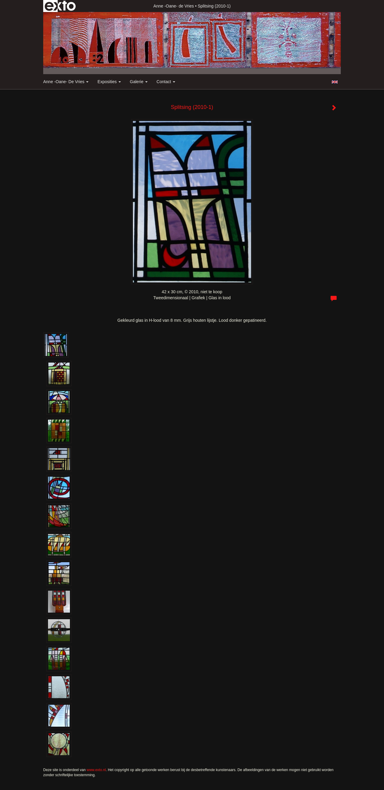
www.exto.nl (96, 770)
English (334, 82)
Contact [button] (166, 81)
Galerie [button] (139, 81)
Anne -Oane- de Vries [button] (65, 81)
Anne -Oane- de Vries (173, 6)
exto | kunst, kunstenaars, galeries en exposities (60, 6)
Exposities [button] (109, 81)
